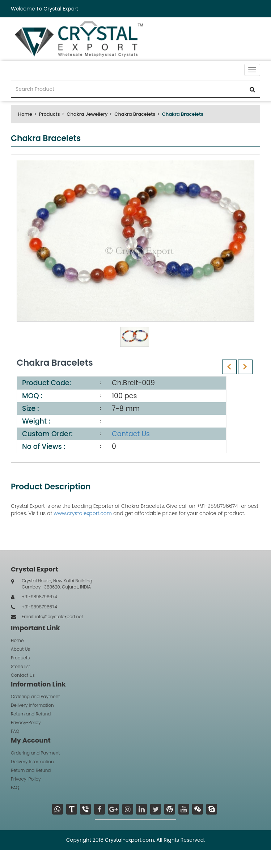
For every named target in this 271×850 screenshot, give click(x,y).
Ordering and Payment (35, 696)
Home (25, 114)
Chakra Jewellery (87, 114)
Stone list (20, 666)
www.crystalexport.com (83, 513)
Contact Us (131, 434)
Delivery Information (32, 705)
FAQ (15, 731)
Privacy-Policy (26, 722)
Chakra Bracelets (134, 114)
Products (49, 114)
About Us (20, 649)
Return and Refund (31, 714)
